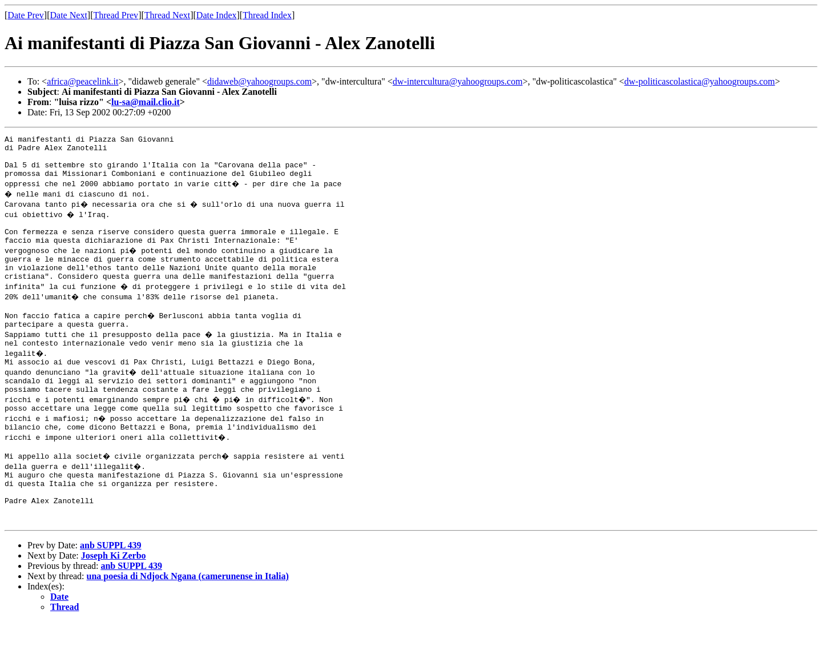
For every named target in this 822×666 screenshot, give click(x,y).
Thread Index (267, 15)
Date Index (216, 15)
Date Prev (25, 15)
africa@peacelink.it (82, 81)
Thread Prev (115, 15)
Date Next (68, 15)
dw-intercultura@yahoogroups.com (458, 81)
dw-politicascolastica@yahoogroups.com (699, 81)
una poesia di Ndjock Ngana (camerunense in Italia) (188, 620)
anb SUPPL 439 (111, 590)
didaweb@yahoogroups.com (259, 81)
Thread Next (167, 15)
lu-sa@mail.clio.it (145, 102)
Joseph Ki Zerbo (113, 600)
